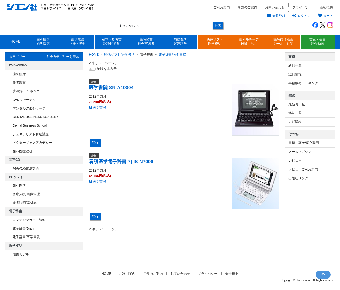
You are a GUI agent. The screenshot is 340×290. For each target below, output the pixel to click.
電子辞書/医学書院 (26, 237)
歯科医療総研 (22, 151)
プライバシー (302, 7)
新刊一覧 (295, 65)
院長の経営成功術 (26, 168)
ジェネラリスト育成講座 (31, 134)
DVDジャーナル (24, 100)
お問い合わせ (275, 7)
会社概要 (326, 7)
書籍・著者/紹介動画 (303, 143)
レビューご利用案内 (303, 169)
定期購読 (295, 122)
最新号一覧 (296, 104)
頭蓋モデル (21, 254)
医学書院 (97, 107)
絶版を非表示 (107, 69)
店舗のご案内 (247, 7)
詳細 (95, 143)
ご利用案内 (222, 7)
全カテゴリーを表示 (64, 57)
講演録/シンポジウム (28, 91)
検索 (218, 26)
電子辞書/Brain (23, 228)
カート (325, 16)
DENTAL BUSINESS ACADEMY (36, 117)
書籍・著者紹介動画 (317, 41)
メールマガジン (299, 152)
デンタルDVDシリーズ (29, 108)
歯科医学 (19, 185)
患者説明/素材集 (25, 203)
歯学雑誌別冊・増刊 (77, 41)
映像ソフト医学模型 (215, 41)
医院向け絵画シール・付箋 (283, 41)
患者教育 (19, 82)
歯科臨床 (19, 74)
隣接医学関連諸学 (180, 41)
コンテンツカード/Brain (30, 220)
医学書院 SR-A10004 (111, 87)
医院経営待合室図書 (146, 41)
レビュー (295, 160)
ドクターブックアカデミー (32, 142)
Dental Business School (30, 125)
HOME (15, 41)
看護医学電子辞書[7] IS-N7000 (121, 161)
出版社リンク (298, 178)
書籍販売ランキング (303, 83)
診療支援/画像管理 (26, 194)
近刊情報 (295, 74)
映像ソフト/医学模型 (119, 54)
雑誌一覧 (295, 113)
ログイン (301, 16)
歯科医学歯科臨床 (43, 41)
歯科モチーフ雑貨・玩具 (249, 41)
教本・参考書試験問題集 (112, 41)
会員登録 (276, 16)
